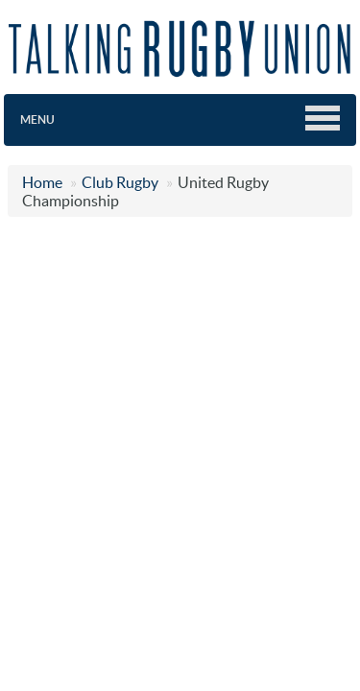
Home (42, 182)
